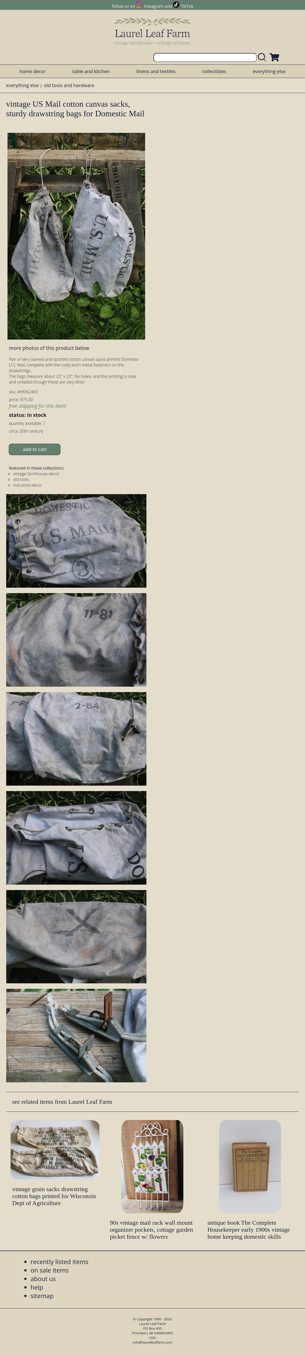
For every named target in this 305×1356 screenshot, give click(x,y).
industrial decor (27, 485)
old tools (21, 479)
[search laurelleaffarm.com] (263, 57)
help (36, 1287)
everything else (269, 71)
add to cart (34, 449)
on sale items (49, 1270)
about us (43, 1278)
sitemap (42, 1295)
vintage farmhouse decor (36, 474)
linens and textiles (155, 71)
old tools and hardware (69, 85)
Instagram (153, 6)
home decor (32, 71)
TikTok (187, 6)
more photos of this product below (49, 347)
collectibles (214, 71)
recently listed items (59, 1261)
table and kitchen (91, 71)
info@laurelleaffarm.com (153, 1342)
